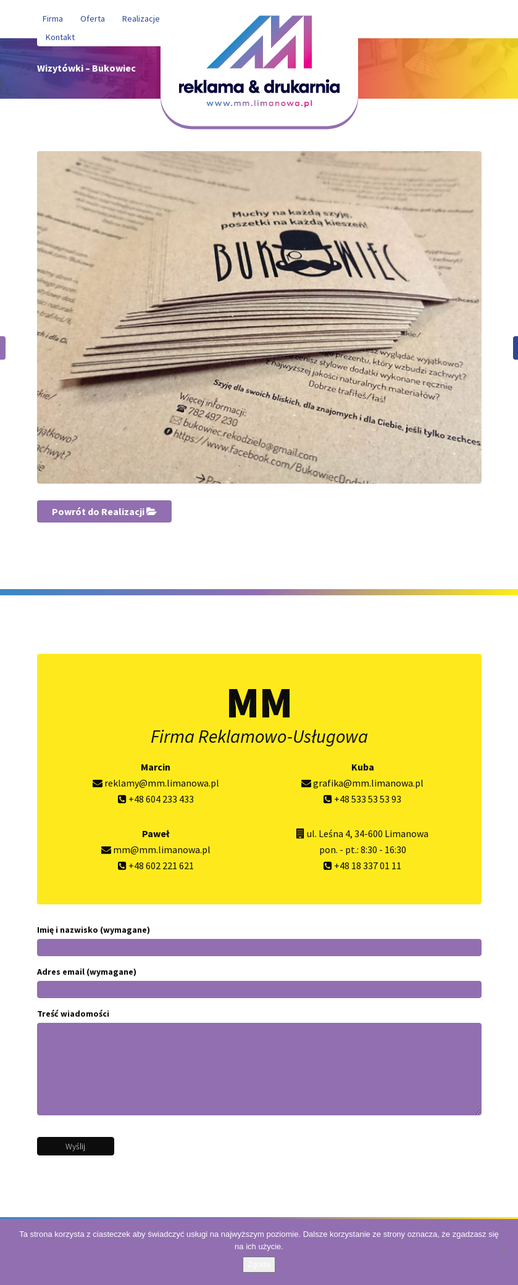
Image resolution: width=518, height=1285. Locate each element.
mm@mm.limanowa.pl (156, 849)
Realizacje (141, 18)
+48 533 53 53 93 (362, 799)
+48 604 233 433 (156, 799)
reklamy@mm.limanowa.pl (156, 783)
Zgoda (259, 1264)
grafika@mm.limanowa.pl (362, 783)
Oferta (92, 18)
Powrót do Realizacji (104, 511)
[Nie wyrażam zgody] (502, 1252)
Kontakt (60, 37)
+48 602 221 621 (156, 865)
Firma (53, 18)
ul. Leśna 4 (328, 833)
